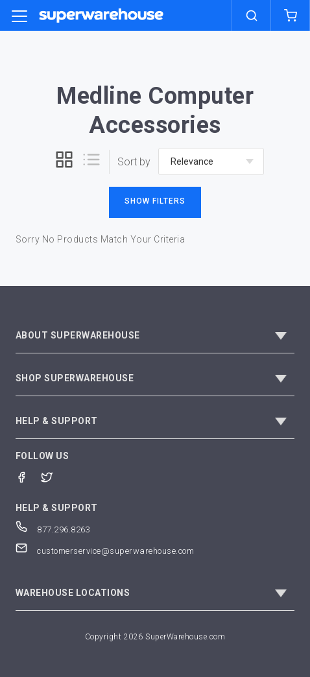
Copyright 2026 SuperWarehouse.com (155, 636)
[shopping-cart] (290, 15)
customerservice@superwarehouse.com (105, 551)
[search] (251, 15)
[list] (91, 162)
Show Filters (155, 201)
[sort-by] (211, 161)
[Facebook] (28, 476)
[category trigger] (19, 16)
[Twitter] (53, 476)
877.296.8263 (53, 529)
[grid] (64, 162)
